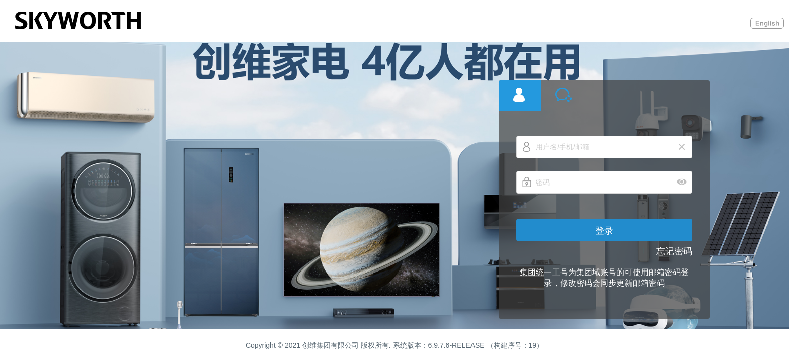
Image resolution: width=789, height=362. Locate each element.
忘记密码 (674, 251)
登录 (604, 231)
